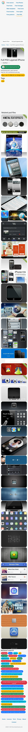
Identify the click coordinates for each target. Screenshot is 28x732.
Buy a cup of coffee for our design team (13, 75)
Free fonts (9, 5)
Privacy (19, 719)
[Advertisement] (14, 28)
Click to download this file (10, 67)
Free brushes (10, 11)
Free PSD (19, 14)
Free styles (20, 11)
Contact (14, 722)
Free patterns (10, 14)
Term (14, 719)
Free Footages (19, 5)
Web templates (11, 8)
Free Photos (19, 2)
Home (3, 45)
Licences (9, 719)
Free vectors (10, 2)
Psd (7, 45)
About (24, 719)
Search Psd (6, 41)
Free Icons (21, 8)
